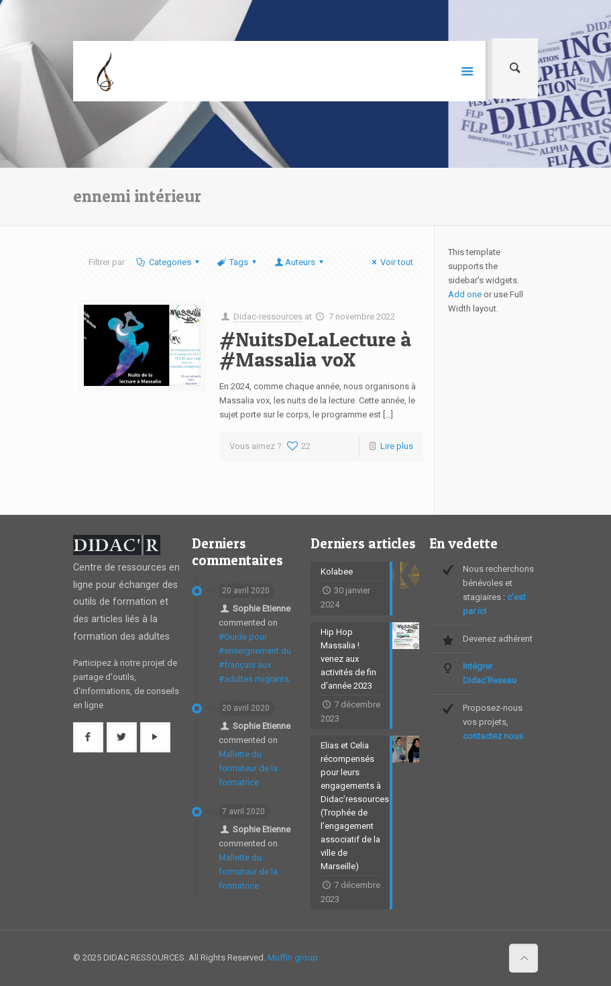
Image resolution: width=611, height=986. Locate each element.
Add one (465, 294)
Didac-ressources (267, 316)
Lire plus (396, 446)
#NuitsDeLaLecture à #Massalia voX (315, 349)
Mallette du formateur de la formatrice (248, 768)
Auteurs (300, 262)
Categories (169, 262)
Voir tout (390, 262)
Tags (237, 262)
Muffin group (293, 957)
